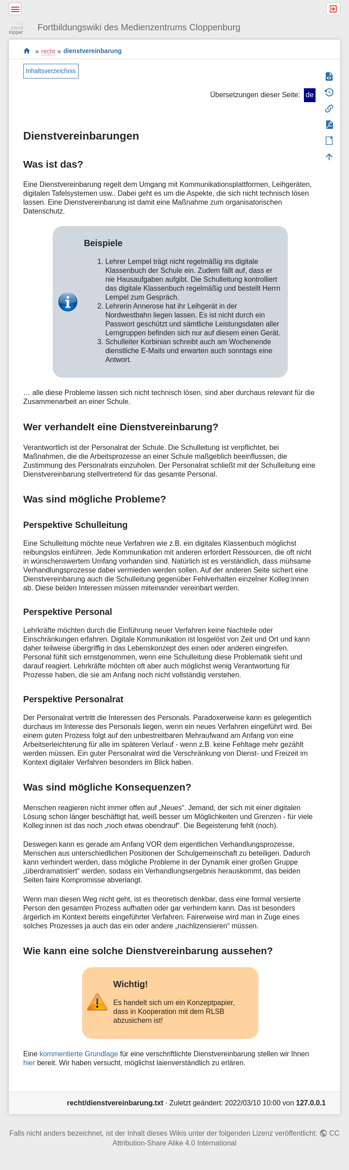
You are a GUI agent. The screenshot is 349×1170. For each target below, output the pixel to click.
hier (29, 1063)
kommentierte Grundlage (78, 1054)
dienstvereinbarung (92, 51)
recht (48, 51)
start (27, 51)
